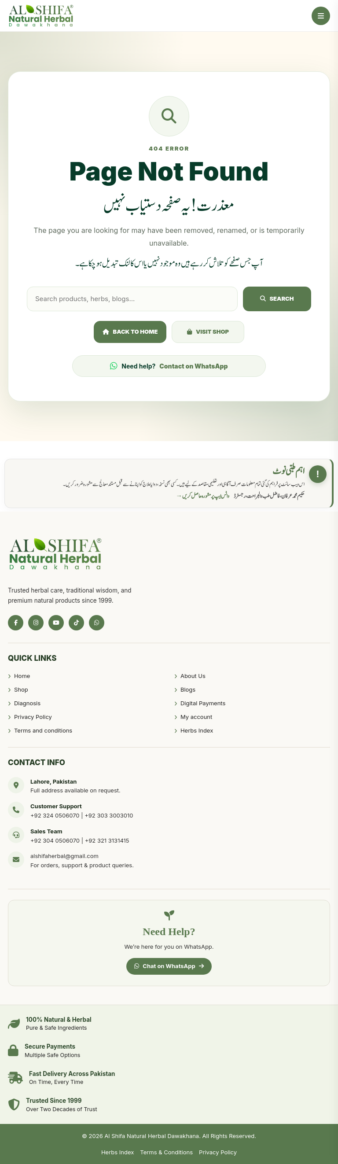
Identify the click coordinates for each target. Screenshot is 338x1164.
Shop (21, 689)
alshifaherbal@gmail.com (64, 855)
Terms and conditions (43, 730)
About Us (193, 675)
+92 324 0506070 (55, 815)
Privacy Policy (33, 716)
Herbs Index (196, 730)
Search (277, 298)
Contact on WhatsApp (193, 366)
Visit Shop (208, 331)
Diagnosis (27, 703)
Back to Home (130, 331)
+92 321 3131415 (107, 840)
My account (196, 716)
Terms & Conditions (166, 1152)
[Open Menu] (321, 16)
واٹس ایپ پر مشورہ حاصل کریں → (203, 496)
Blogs (187, 689)
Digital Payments (202, 703)
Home (22, 675)
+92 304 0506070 (55, 840)
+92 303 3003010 (108, 815)
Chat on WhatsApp (168, 965)
